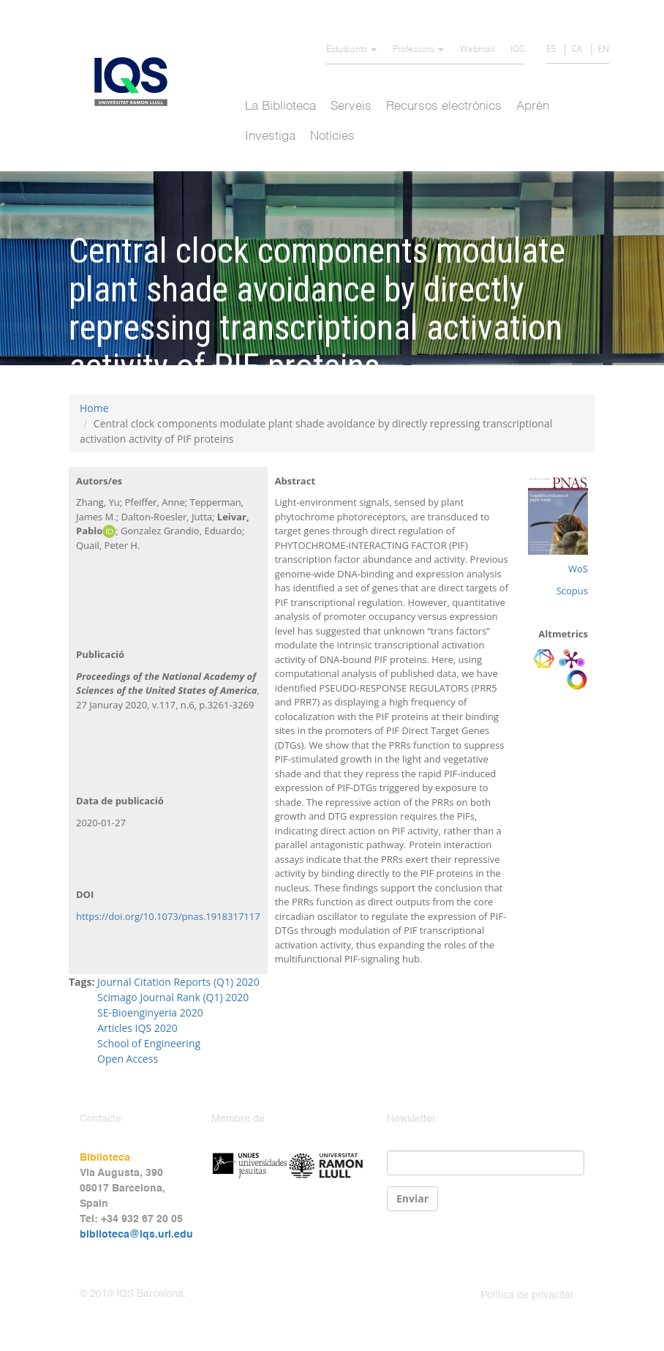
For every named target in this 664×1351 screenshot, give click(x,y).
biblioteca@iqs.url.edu (136, 1235)
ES (551, 48)
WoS (578, 568)
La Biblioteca (280, 106)
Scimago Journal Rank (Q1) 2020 (173, 997)
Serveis (351, 106)
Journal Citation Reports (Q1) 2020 (178, 982)
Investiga (270, 136)
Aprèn (532, 106)
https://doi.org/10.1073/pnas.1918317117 (168, 916)
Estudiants (351, 49)
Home (94, 408)
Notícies (332, 136)
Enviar (412, 1198)
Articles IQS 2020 (137, 1028)
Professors (418, 49)
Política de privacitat (526, 1295)
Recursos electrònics (444, 106)
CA (576, 48)
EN (603, 48)
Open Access (127, 1059)
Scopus (572, 590)
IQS (517, 49)
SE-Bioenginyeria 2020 (150, 1012)
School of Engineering (148, 1043)
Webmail (477, 49)
